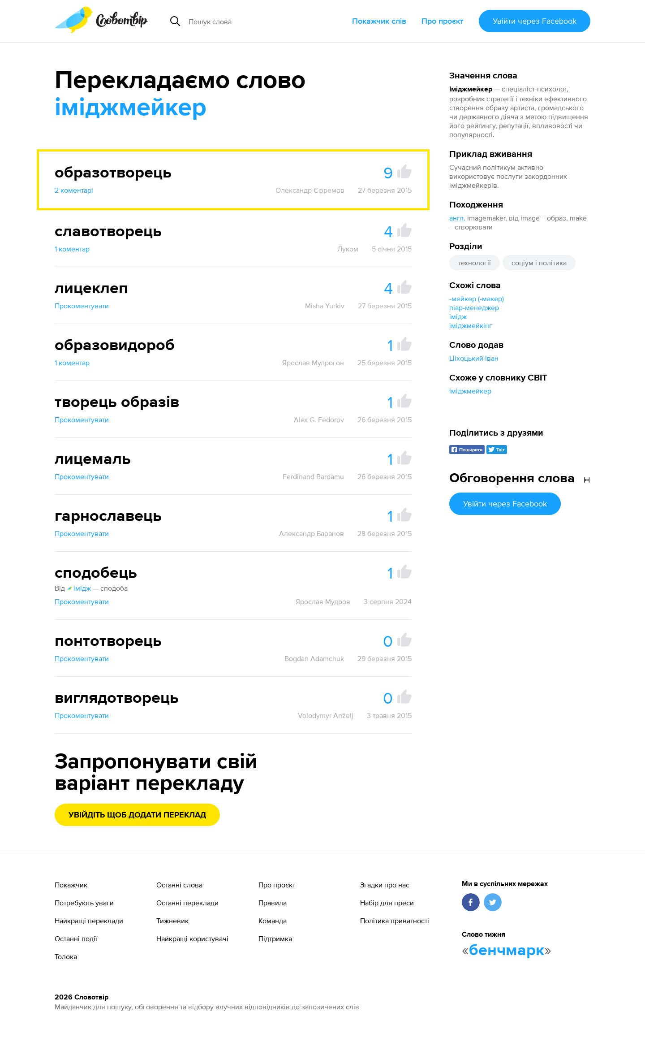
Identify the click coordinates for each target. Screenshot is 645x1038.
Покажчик (71, 885)
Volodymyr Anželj (325, 715)
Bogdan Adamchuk (314, 658)
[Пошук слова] (257, 21)
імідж (458, 316)
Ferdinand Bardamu (313, 476)
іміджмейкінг (470, 325)
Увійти (534, 21)
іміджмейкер (470, 391)
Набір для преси (387, 903)
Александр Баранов (311, 533)
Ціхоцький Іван (474, 358)
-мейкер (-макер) (476, 298)
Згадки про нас (384, 885)
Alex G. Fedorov (319, 419)
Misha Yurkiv (324, 306)
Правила (272, 903)
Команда (272, 921)
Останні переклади (187, 903)
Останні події (76, 938)
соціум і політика (539, 263)
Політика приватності (394, 921)
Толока (66, 956)
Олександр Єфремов (309, 190)
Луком (347, 249)
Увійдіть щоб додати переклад (137, 815)
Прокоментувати (82, 306)
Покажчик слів (379, 21)
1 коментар (72, 249)
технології (474, 263)
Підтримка (275, 938)
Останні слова (179, 885)
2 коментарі (74, 190)
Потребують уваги (84, 903)
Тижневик (172, 921)
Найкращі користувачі (192, 938)
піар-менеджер (474, 307)
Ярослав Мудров (323, 601)
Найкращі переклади (89, 921)
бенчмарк (506, 951)
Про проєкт (442, 21)
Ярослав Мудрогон (313, 363)
